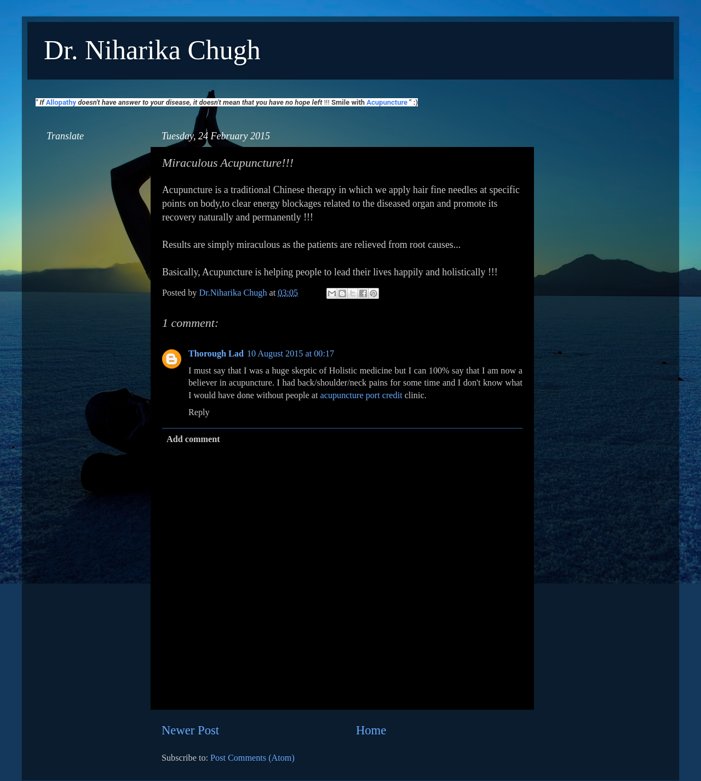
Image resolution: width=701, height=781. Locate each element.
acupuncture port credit (361, 395)
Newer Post (190, 730)
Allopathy (61, 102)
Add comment (193, 439)
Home (371, 730)
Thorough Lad (216, 354)
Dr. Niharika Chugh (152, 50)
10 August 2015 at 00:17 (290, 354)
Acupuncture (386, 102)
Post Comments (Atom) (252, 758)
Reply (199, 412)
